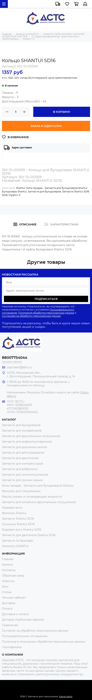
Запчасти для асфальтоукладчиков (27, 441)
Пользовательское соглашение (25, 636)
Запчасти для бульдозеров (44, 191)
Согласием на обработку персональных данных (31, 315)
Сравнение (10, 625)
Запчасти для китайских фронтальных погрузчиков (39, 502)
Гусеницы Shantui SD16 (18, 524)
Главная (7, 559)
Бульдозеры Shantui (14, 191)
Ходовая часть (12, 507)
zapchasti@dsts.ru (19, 367)
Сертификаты (12, 647)
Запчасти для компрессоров (22, 463)
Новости (8, 581)
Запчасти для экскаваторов (21, 430)
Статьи (7, 592)
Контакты (8, 570)
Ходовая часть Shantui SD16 (21, 529)
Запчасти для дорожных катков (24, 447)
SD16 (4, 195)
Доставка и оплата (15, 614)
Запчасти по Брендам (17, 540)
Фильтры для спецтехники (21, 491)
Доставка (8, 603)
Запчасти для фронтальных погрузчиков (31, 436)
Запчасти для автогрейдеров (23, 452)
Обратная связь (13, 575)
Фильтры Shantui (14, 513)
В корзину (61, 112)
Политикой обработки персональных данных (46, 312)
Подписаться (46, 299)
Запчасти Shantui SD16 (75, 191)
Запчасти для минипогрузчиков (25, 474)
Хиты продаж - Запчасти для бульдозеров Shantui (56, 187)
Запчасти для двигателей (20, 458)
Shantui (20, 187)
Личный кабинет (14, 597)
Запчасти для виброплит (20, 469)
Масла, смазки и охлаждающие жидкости (32, 496)
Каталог (7, 564)
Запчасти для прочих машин (22, 480)
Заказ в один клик (46, 126)
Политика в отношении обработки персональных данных (43, 641)
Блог (5, 586)
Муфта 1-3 (14, 195)
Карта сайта (65, 696)
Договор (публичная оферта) (23, 619)
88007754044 (14, 358)
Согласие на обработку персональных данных (35, 630)
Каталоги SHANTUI (15, 546)
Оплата (7, 608)
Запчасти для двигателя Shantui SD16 (29, 535)
